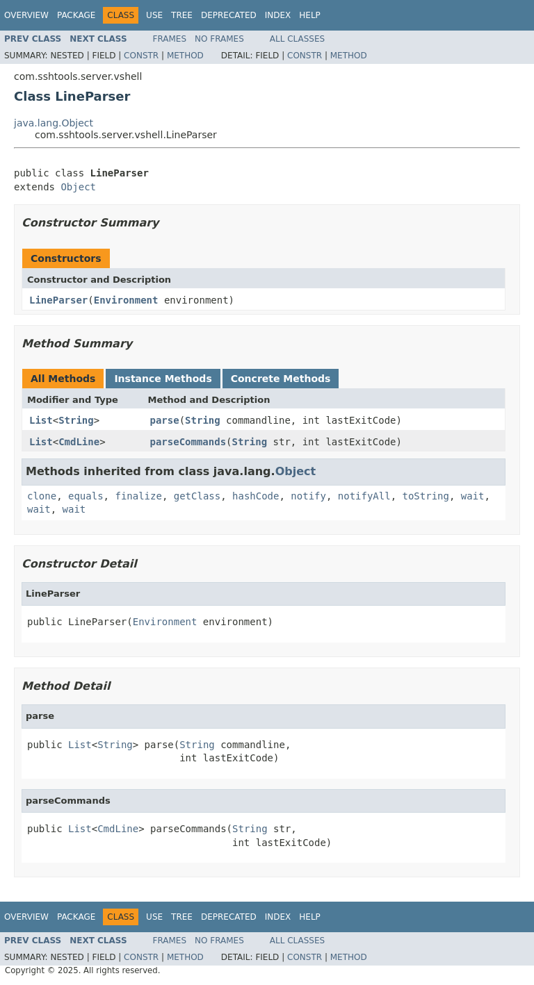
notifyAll (364, 496)
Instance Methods (162, 378)
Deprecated (229, 15)
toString (426, 496)
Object (78, 186)
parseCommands (188, 441)
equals (86, 496)
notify (308, 496)
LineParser (58, 300)
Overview (26, 15)
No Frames (219, 39)
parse (164, 420)
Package (76, 15)
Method (185, 55)
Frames (170, 39)
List (41, 420)
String (76, 420)
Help (310, 15)
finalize (138, 496)
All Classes (297, 39)
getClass (197, 496)
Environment (126, 300)
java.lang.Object (53, 123)
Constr (141, 55)
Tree (182, 15)
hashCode (255, 496)
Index (278, 15)
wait (473, 496)
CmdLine (78, 441)
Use (154, 15)
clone (41, 496)
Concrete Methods (281, 378)
